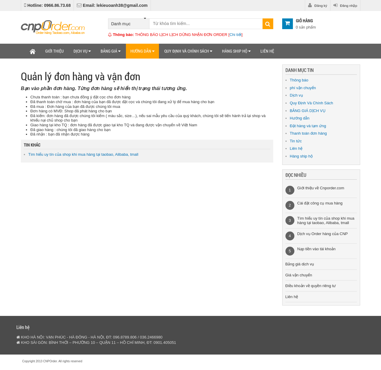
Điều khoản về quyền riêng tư (310, 286)
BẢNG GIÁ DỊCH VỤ (308, 110)
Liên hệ (267, 51)
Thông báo (299, 80)
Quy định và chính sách (188, 51)
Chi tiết (235, 34)
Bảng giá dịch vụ (299, 264)
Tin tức (296, 141)
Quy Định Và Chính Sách (311, 103)
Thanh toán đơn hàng (308, 133)
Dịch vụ (82, 51)
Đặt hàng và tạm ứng (308, 126)
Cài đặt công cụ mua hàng (320, 203)
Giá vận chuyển (298, 275)
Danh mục (128, 22)
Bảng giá (111, 51)
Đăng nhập (345, 5)
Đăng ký (317, 5)
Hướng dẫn (142, 51)
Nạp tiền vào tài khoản (316, 249)
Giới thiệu (54, 51)
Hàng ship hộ (236, 51)
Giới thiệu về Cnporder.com (320, 188)
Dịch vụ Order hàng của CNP (322, 234)
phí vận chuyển (303, 88)
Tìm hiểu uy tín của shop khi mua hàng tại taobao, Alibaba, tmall (83, 154)
